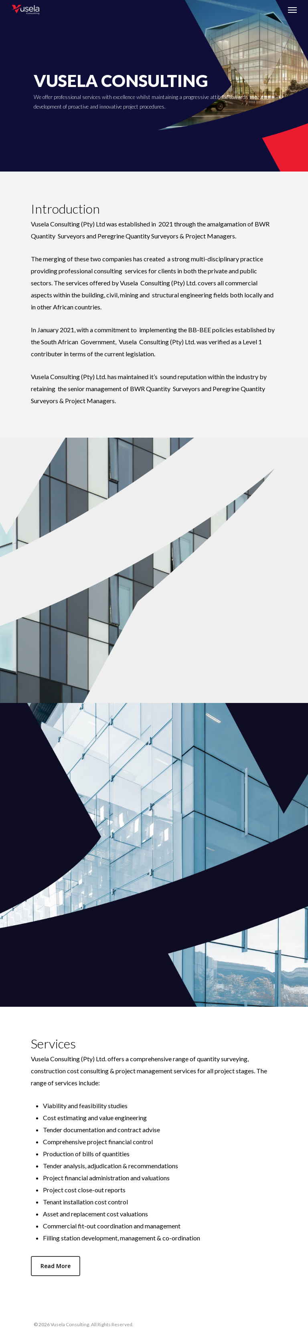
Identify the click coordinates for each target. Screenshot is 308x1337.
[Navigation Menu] (292, 10)
